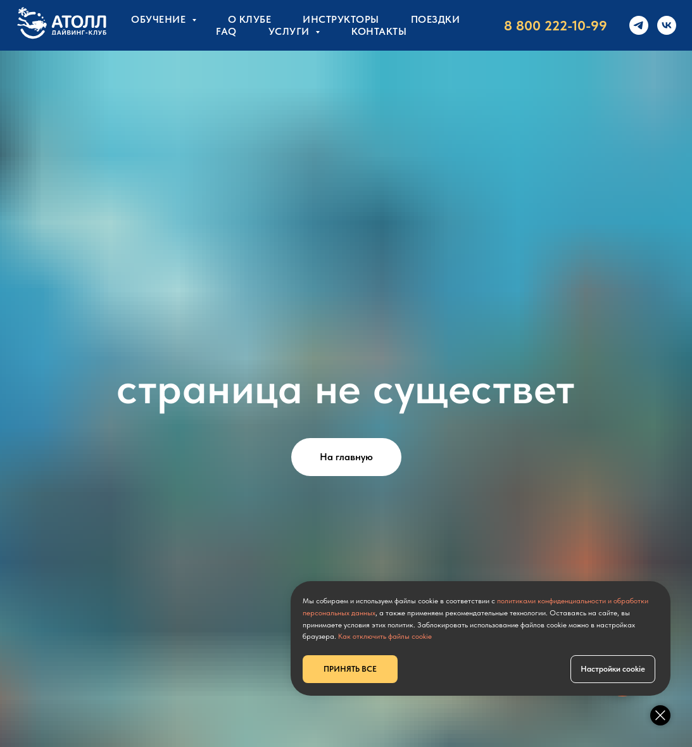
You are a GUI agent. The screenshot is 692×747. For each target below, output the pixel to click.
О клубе (250, 19)
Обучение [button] (160, 19)
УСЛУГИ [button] (290, 31)
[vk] (666, 25)
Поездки (435, 19)
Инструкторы (341, 19)
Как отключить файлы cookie (385, 636)
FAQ (226, 31)
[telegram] (638, 25)
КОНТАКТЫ (378, 31)
